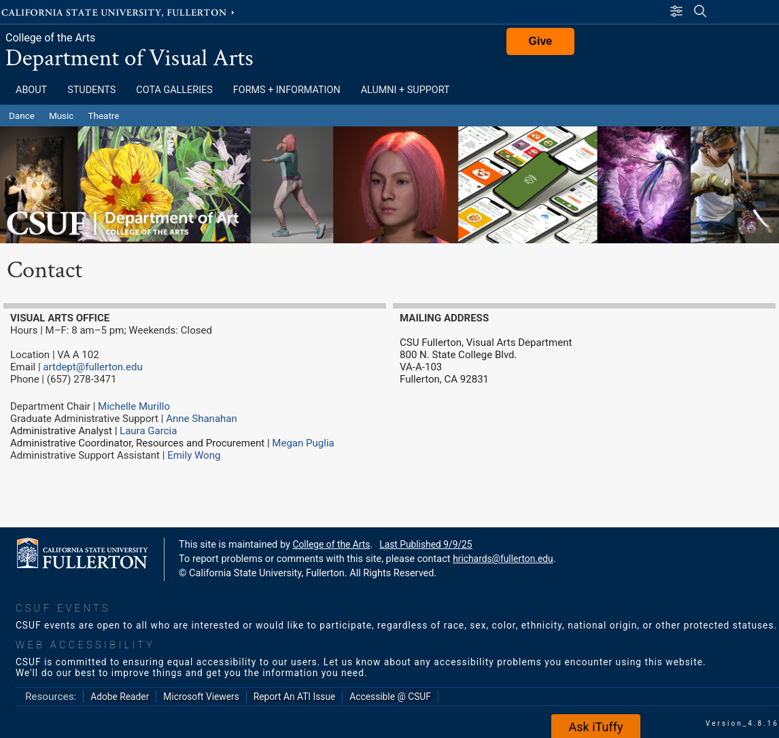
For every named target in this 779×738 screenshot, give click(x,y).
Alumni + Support (405, 90)
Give (541, 41)
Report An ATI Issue (295, 696)
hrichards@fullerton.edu (503, 558)
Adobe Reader (119, 696)
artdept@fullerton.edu (92, 367)
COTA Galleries (174, 90)
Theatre (103, 115)
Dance (22, 115)
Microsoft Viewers (201, 696)
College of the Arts (50, 37)
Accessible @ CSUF (389, 696)
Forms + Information (287, 90)
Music (61, 115)
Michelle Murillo (134, 406)
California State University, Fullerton (119, 11)
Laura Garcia (149, 431)
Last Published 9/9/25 (425, 544)
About (31, 90)
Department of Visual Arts (129, 58)
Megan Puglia (303, 443)
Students (91, 90)
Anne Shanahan (201, 418)
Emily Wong (193, 455)
